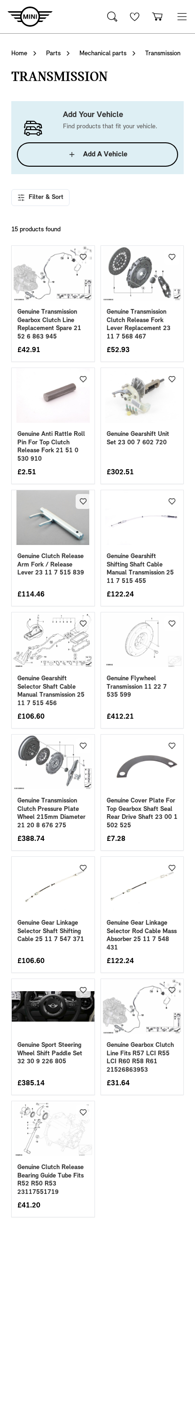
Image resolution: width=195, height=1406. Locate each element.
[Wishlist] (135, 16)
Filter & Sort (40, 197)
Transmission (162, 53)
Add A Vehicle (97, 154)
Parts (53, 53)
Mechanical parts (102, 53)
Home (19, 53)
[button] (182, 16)
